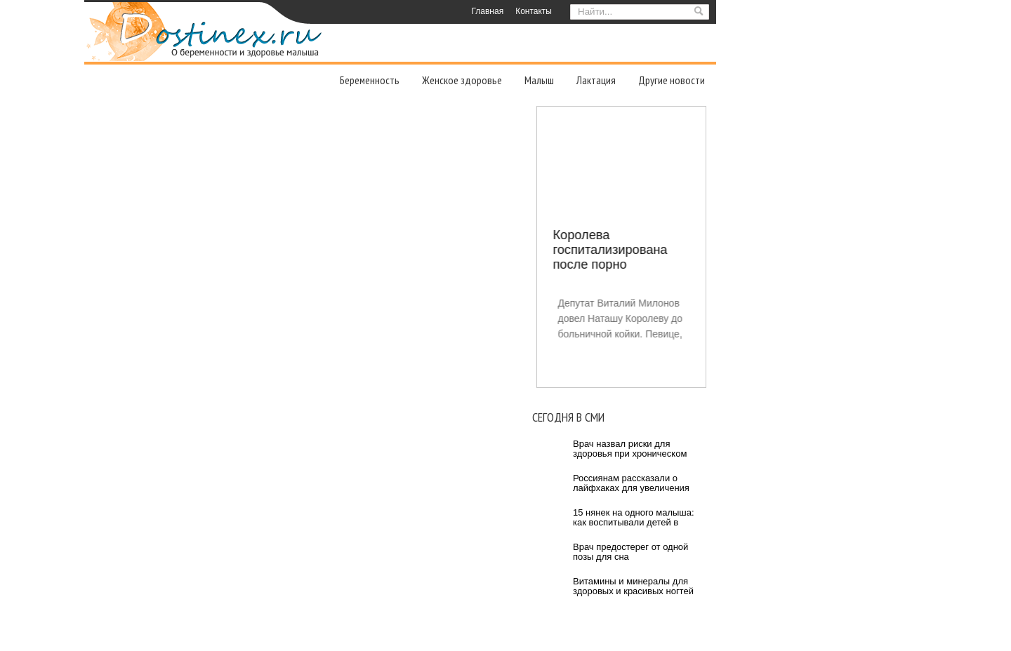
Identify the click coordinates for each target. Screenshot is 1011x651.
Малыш (539, 80)
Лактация (596, 80)
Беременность (369, 80)
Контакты (533, 11)
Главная (487, 11)
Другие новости (671, 80)
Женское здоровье (462, 80)
